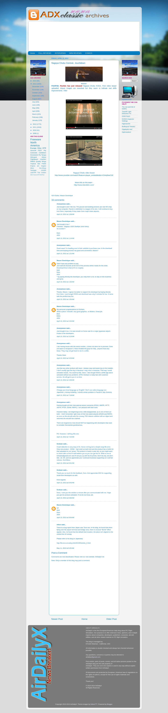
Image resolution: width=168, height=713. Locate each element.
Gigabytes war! (127, 129)
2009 (35, 133)
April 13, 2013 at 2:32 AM (65, 321)
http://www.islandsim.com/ (84, 185)
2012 (35, 124)
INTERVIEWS (60, 53)
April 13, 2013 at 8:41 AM (65, 463)
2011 (35, 127)
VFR (44, 148)
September (36, 96)
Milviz (32, 168)
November (36, 90)
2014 (35, 81)
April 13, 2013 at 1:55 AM (65, 299)
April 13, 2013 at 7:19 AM (65, 395)
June (34, 105)
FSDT (40, 150)
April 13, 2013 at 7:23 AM (65, 437)
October (35, 93)
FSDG (44, 164)
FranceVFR (36, 175)
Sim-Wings (42, 168)
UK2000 (43, 170)
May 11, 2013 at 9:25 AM (65, 548)
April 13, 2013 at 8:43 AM (65, 483)
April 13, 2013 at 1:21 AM (65, 253)
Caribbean (42, 153)
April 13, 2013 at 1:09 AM (65, 214)
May (34, 108)
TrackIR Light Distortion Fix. (127, 112)
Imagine (43, 166)
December (36, 86)
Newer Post (57, 619)
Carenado (33, 153)
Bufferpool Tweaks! (128, 126)
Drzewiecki (34, 155)
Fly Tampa (42, 155)
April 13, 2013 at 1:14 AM (65, 238)
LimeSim (43, 159)
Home (32, 53)
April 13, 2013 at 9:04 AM (65, 517)
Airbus (44, 157)
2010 (35, 130)
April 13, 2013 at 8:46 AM (65, 498)
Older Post (111, 619)
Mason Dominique (63, 221)
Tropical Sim (35, 164)
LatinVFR (33, 172)
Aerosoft (33, 150)
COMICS (88, 53)
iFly (45, 150)
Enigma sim (34, 166)
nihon (59, 524)
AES (31, 175)
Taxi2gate (33, 170)
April (34, 111)
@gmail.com (96, 657)
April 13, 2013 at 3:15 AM (65, 336)
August (35, 99)
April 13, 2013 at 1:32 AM (65, 282)
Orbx (39, 148)
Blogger (109, 704)
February (35, 117)
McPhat (42, 175)
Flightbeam (34, 159)
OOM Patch (126, 116)
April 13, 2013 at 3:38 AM (65, 380)
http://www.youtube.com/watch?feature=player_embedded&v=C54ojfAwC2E (84, 175)
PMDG (32, 161)
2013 (35, 84)
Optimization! (126, 132)
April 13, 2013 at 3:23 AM (65, 358)
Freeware (35, 139)
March (34, 114)
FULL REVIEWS (44, 53)
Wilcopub (33, 157)
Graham (60, 444)
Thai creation (41, 172)
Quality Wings (41, 161)
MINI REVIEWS (75, 53)
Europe (33, 148)
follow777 (94, 704)
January (35, 120)
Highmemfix (126, 124)
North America (35, 144)
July (33, 102)
